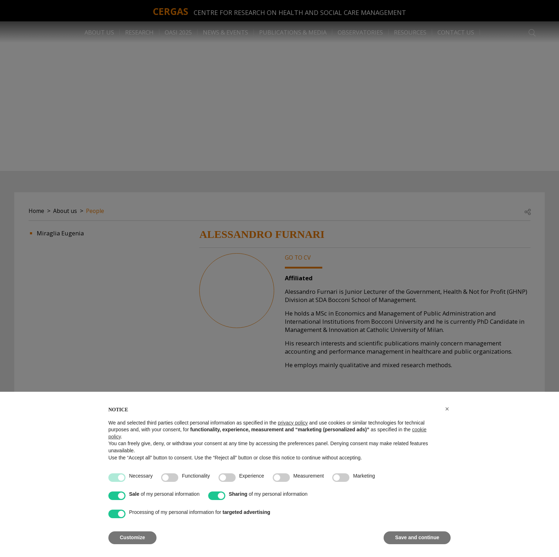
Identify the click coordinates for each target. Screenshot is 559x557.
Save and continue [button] (417, 537)
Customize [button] (132, 537)
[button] (447, 409)
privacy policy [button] (293, 423)
